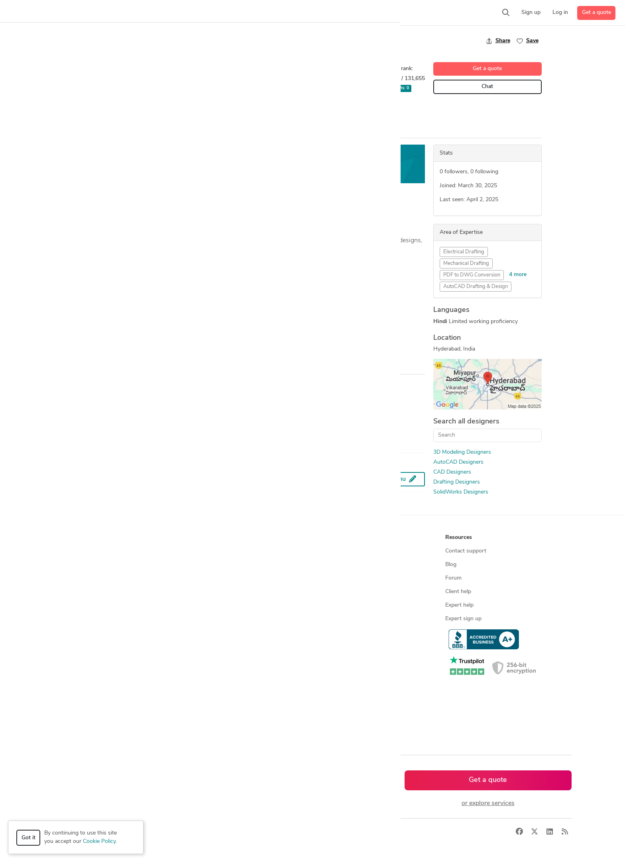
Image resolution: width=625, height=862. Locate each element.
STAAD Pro (259, 111)
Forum (453, 578)
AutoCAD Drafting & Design (475, 286)
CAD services (73, 592)
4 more (518, 275)
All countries (201, 714)
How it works (74, 551)
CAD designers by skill (214, 646)
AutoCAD (134, 111)
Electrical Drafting (463, 252)
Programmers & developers (90, 619)
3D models (199, 632)
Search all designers (466, 421)
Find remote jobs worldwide (221, 605)
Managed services (79, 565)
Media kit (327, 578)
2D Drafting (101, 111)
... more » (96, 260)
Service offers (203, 578)
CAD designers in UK (212, 687)
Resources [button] (458, 538)
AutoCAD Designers (458, 462)
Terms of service (336, 619)
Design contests (77, 578)
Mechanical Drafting (466, 263)
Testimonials (331, 592)
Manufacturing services (86, 632)
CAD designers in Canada (217, 673)
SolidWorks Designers (460, 492)
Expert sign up (463, 619)
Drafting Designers (456, 482)
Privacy (178, 832)
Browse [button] (196, 538)
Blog (450, 565)
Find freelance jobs (209, 565)
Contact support (465, 551)
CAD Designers (452, 472)
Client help (458, 592)
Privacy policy (333, 632)
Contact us (329, 605)
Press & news (333, 565)
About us (327, 551)
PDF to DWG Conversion (471, 275)
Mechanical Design (216, 111)
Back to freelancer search (118, 40)
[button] (154, 12)
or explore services (488, 803)
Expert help (459, 605)
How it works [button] (74, 538)
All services (71, 646)
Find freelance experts (213, 551)
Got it (28, 838)
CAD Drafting (170, 111)
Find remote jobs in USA (216, 619)
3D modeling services (83, 605)
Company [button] (328, 538)
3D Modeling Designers (462, 452)
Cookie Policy (99, 841)
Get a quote (596, 13)
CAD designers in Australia (219, 700)
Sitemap (196, 727)
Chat (487, 87)
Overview (96, 130)
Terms (202, 832)
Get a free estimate (317, 164)
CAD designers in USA (214, 659)
